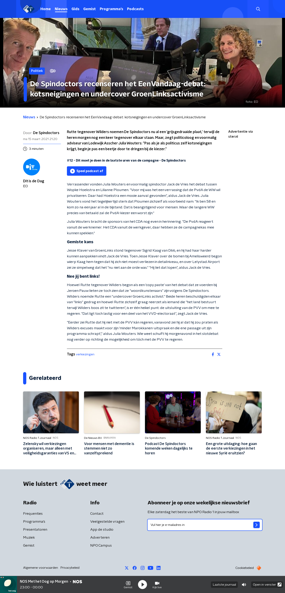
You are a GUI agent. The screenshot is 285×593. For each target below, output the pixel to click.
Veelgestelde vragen (107, 521)
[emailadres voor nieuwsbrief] (205, 524)
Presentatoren (35, 529)
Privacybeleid (69, 567)
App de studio (101, 529)
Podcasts (135, 9)
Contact (97, 514)
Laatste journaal (224, 584)
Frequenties (33, 514)
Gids (75, 9)
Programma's (111, 9)
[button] (128, 584)
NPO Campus (101, 545)
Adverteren (100, 537)
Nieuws (61, 9)
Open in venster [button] (267, 584)
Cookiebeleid (244, 567)
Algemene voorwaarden (40, 567)
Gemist (89, 9)
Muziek (29, 537)
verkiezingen (85, 354)
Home (45, 9)
